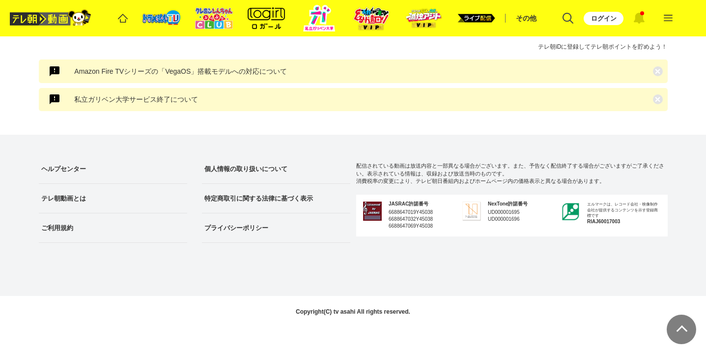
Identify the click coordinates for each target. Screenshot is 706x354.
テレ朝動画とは (63, 198)
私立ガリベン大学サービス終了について (136, 99)
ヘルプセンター (63, 169)
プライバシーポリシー (236, 228)
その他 (526, 18)
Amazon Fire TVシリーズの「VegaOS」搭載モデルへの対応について (180, 71)
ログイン (604, 18)
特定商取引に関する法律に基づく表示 (258, 198)
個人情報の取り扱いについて (245, 169)
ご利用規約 (57, 228)
